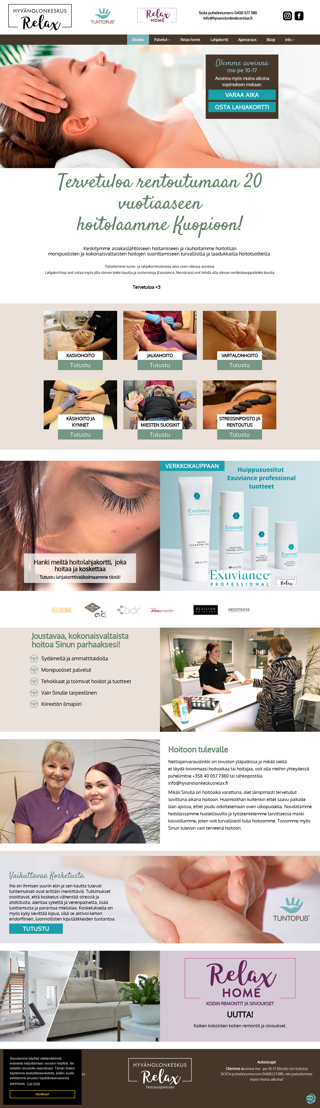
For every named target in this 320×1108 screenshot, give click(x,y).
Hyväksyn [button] (42, 1094)
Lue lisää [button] (33, 1083)
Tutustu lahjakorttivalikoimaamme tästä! (80, 577)
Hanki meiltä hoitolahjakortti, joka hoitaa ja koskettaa (80, 565)
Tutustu (80, 365)
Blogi (271, 39)
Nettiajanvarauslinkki (189, 761)
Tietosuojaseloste (160, 1087)
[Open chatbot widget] (311, 1099)
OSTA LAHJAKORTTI (242, 107)
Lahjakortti (219, 39)
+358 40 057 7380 (210, 776)
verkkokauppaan (192, 466)
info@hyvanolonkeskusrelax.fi (227, 18)
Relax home (190, 39)
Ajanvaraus (247, 39)
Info (289, 39)
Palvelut (162, 39)
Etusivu (138, 39)
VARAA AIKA (242, 94)
